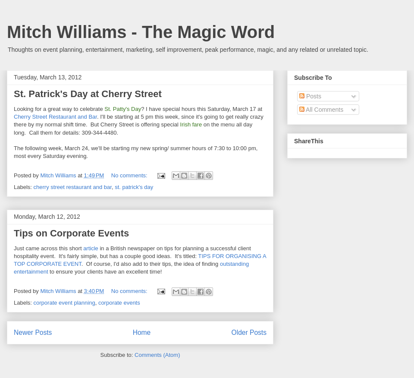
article (90, 248)
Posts (310, 96)
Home (142, 332)
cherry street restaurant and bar (73, 187)
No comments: (130, 175)
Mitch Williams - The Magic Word (141, 31)
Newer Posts (33, 332)
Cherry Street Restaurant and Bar (55, 116)
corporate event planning (64, 302)
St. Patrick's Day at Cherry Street (88, 93)
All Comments (321, 109)
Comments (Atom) (157, 355)
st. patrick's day (134, 187)
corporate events (119, 302)
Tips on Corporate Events (71, 233)
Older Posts (249, 332)
